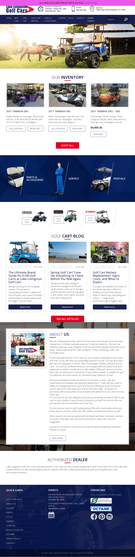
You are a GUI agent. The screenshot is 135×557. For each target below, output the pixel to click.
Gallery (10, 508)
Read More (57, 438)
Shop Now (27, 221)
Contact (80, 18)
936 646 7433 (81, 10)
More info (35, 128)
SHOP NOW (91, 2)
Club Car (10, 525)
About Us (11, 504)
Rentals (119, 178)
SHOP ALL (67, 145)
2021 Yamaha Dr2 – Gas (106, 111)
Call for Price (16, 128)
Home (9, 18)
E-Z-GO (9, 517)
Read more (25, 307)
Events (9, 512)
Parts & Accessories (34, 178)
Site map (10, 534)
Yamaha (10, 521)
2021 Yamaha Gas (17, 111)
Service (62, 18)
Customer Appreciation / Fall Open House (66, 504)
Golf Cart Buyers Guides (20, 267)
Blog (71, 18)
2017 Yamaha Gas (60, 111)
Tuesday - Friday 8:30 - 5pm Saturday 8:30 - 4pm (55, 10)
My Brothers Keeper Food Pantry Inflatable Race (65, 495)
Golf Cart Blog (14, 499)
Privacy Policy (13, 538)
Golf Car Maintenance (61, 267)
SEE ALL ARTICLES (67, 319)
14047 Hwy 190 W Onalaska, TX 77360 (110, 10)
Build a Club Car (14, 530)
